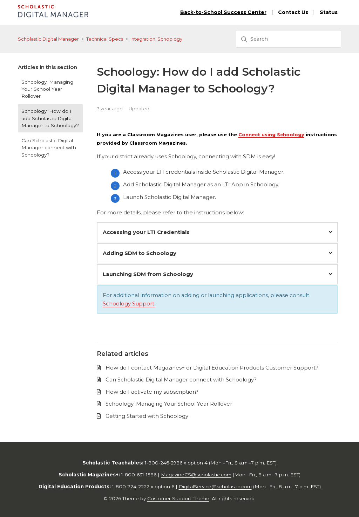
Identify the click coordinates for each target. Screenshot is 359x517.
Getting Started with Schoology (147, 416)
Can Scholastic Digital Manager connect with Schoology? (48, 148)
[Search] (288, 39)
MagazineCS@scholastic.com (196, 474)
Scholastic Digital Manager (48, 39)
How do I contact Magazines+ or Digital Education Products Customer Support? (212, 367)
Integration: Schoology (156, 39)
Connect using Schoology (271, 134)
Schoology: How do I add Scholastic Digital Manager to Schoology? (50, 118)
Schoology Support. (129, 303)
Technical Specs (104, 39)
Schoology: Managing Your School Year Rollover (47, 89)
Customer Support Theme (178, 498)
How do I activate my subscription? (152, 391)
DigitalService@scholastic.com (215, 486)
